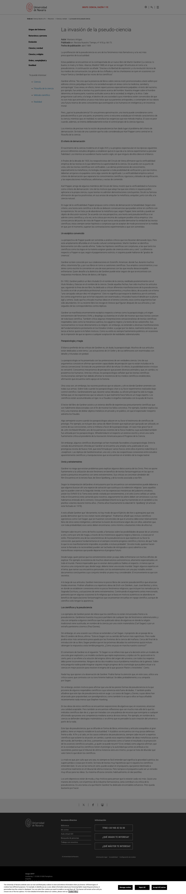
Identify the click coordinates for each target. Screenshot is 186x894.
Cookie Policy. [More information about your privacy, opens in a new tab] (73, 891)
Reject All (142, 887)
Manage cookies (125, 887)
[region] (93, 887)
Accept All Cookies (159, 887)
